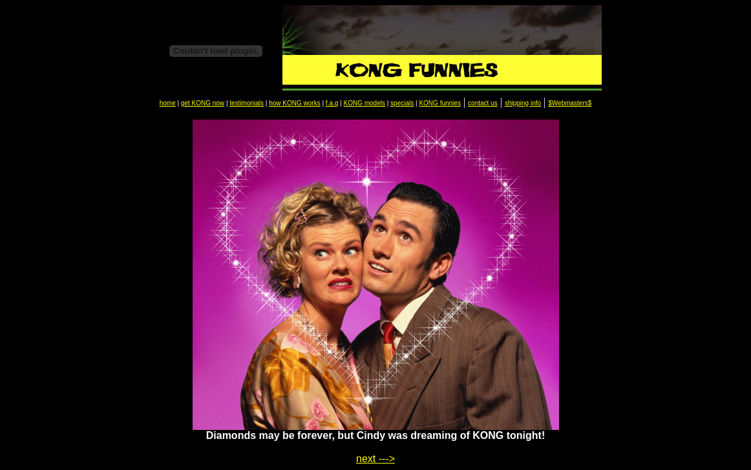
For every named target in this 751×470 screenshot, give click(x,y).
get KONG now (202, 103)
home (168, 103)
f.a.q (332, 103)
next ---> (375, 458)
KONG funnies (439, 103)
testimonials (246, 103)
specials (402, 103)
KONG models (364, 103)
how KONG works (294, 103)
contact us (483, 103)
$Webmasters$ (569, 103)
